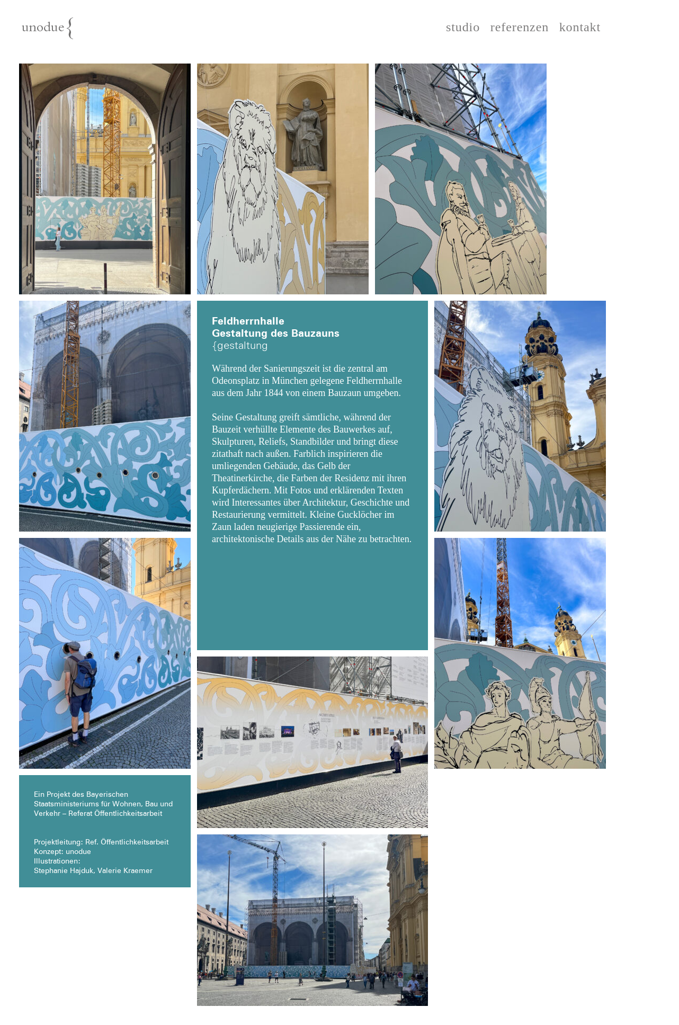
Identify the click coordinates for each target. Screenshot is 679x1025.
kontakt (580, 27)
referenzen (519, 27)
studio (463, 27)
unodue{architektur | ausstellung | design (73, 32)
